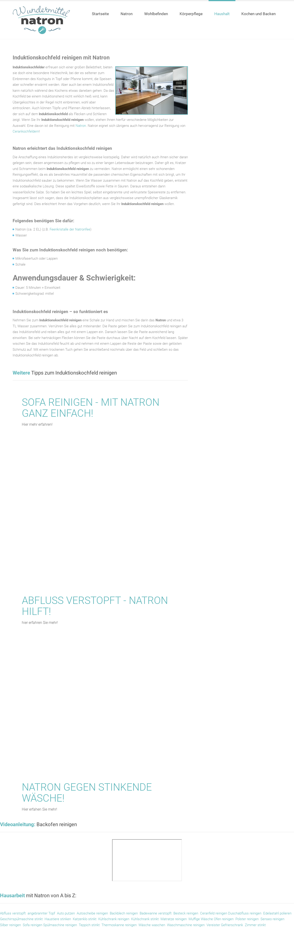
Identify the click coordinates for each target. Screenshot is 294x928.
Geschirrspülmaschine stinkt (21, 919)
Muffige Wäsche (201, 919)
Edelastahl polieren (277, 913)
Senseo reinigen (272, 919)
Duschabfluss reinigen (244, 913)
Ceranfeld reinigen (213, 913)
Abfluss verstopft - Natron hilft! (95, 606)
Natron (81, 126)
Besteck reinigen (185, 913)
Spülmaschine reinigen (60, 925)
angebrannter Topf (41, 913)
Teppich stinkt (89, 925)
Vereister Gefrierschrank (224, 925)
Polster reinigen (247, 919)
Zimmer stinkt (255, 925)
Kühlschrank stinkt (145, 919)
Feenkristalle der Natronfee (70, 229)
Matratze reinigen (174, 919)
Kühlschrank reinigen (113, 919)
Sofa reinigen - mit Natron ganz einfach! (90, 407)
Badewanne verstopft (156, 913)
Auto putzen (66, 913)
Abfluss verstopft (13, 913)
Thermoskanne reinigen (119, 925)
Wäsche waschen (151, 925)
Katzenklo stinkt (84, 919)
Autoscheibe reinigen (92, 913)
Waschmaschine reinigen (186, 925)
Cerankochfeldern (26, 131)
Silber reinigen (10, 925)
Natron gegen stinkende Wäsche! (87, 792)
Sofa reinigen (33, 925)
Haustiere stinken (58, 919)
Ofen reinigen (224, 919)
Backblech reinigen (124, 913)
